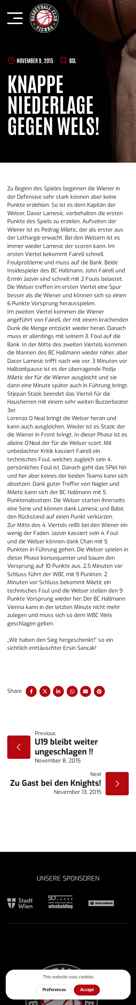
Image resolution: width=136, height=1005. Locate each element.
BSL (72, 60)
